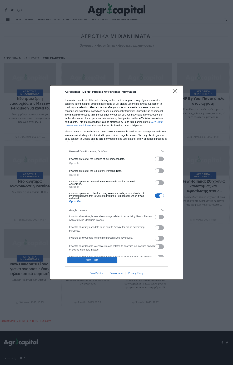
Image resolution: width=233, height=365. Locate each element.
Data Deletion (97, 273)
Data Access (116, 273)
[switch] (159, 158)
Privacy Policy (135, 273)
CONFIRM (92, 260)
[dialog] (116, 182)
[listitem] (116, 151)
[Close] (176, 91)
